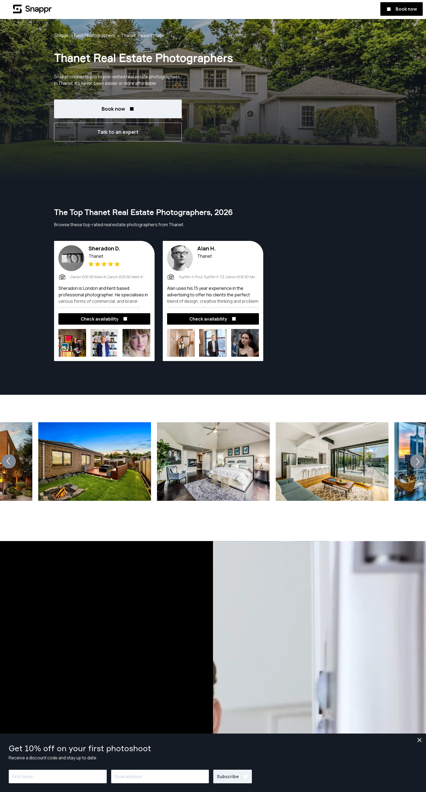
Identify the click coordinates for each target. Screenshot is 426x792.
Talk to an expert (118, 132)
